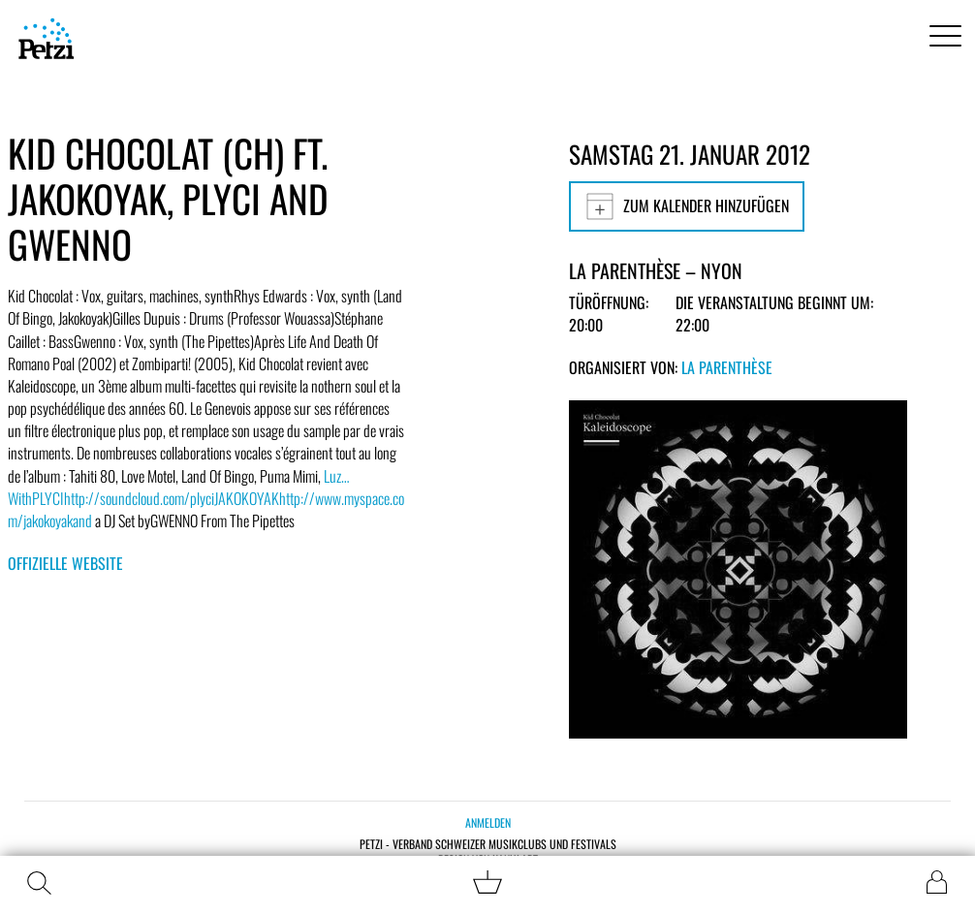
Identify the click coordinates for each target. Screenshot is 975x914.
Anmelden (488, 822)
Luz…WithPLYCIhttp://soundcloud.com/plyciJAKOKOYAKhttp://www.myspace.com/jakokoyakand (206, 498)
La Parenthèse (726, 367)
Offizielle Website (65, 563)
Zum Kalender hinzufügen (686, 206)
